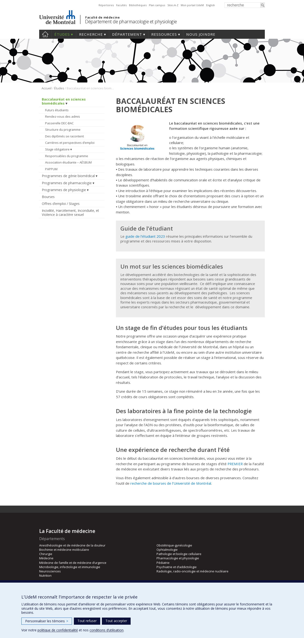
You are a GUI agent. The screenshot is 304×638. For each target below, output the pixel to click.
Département (127, 34)
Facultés (121, 5)
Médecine (46, 558)
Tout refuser (87, 621)
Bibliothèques (138, 5)
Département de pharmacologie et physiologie (131, 21)
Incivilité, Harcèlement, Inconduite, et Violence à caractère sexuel (70, 212)
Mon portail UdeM (192, 5)
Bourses (48, 196)
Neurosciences (50, 571)
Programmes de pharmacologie (67, 183)
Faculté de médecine (102, 17)
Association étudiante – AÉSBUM (68, 162)
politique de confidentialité (58, 630)
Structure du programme (63, 129)
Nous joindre (200, 34)
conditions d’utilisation (107, 630)
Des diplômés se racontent (64, 136)
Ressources (164, 34)
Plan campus (157, 5)
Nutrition (45, 575)
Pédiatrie (163, 563)
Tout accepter (116, 621)
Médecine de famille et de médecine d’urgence (72, 563)
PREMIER (235, 463)
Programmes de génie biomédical (68, 176)
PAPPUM (51, 169)
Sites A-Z (172, 5)
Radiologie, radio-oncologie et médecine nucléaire (192, 571)
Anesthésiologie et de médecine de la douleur (72, 545)
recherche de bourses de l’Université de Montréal (170, 483)
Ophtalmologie (167, 549)
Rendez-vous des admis (62, 116)
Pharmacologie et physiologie (178, 558)
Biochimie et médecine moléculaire (64, 549)
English (210, 5)
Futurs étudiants (57, 110)
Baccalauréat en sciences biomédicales (64, 101)
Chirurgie (45, 554)
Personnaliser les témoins (46, 621)
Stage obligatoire (57, 149)
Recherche (91, 34)
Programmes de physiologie (64, 190)
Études (62, 34)
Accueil (45, 34)
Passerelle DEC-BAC (59, 123)
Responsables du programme (66, 156)
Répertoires (106, 5)
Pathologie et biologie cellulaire (179, 554)
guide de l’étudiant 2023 (144, 236)
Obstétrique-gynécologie (174, 545)
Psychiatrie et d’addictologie (177, 567)
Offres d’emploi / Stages (61, 203)
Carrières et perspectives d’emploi (70, 142)
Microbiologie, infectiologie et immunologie (69, 567)
